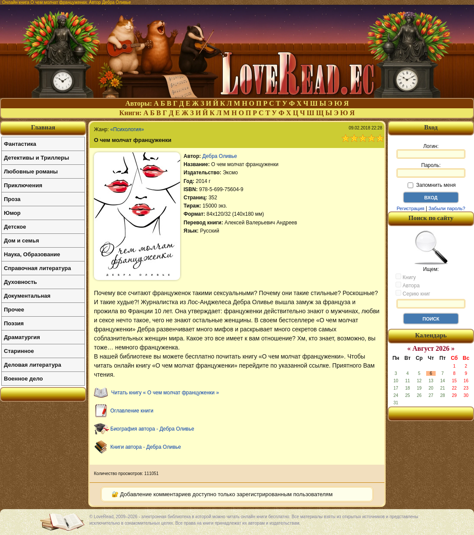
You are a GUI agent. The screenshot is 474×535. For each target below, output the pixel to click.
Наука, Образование (32, 254)
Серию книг (413, 293)
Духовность (20, 282)
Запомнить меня (431, 185)
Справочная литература (37, 268)
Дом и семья (21, 240)
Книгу (406, 277)
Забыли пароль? (447, 208)
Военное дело (23, 378)
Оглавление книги (131, 411)
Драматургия (22, 337)
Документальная (27, 296)
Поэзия (14, 323)
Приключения (23, 185)
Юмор (12, 213)
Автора (408, 285)
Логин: (430, 151)
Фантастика (20, 144)
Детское (15, 226)
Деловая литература (32, 365)
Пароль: (430, 170)
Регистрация (410, 208)
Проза (12, 199)
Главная (43, 127)
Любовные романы (31, 171)
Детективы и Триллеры (36, 157)
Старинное (19, 351)
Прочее (14, 309)
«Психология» (127, 129)
